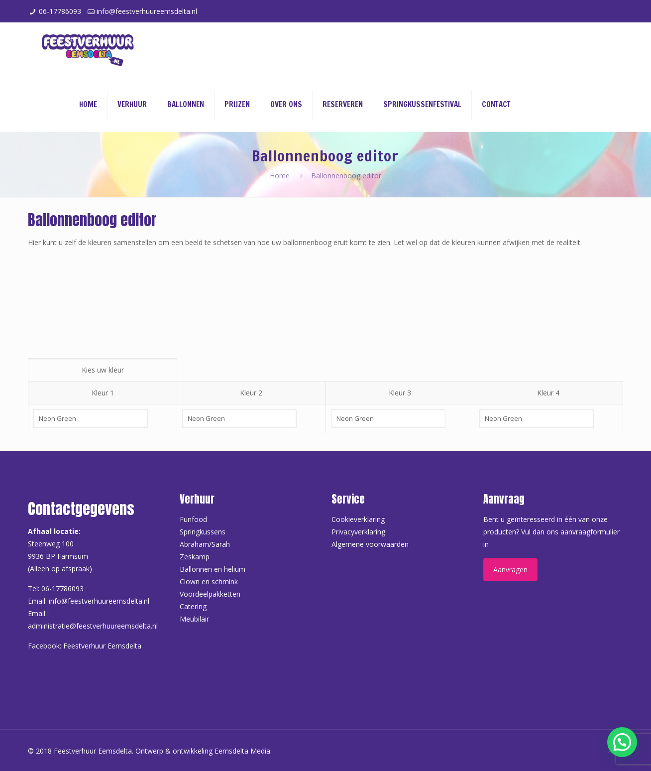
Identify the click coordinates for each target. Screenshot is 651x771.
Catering (193, 606)
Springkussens (202, 531)
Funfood (193, 519)
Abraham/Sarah (205, 544)
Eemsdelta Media (242, 751)
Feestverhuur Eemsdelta (102, 645)
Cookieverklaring (358, 519)
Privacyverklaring (358, 531)
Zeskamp (195, 556)
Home (280, 175)
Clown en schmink (209, 581)
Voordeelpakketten (210, 594)
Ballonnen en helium (212, 569)
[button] (622, 742)
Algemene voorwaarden (370, 544)
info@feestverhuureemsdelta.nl (147, 11)
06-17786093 (60, 11)
